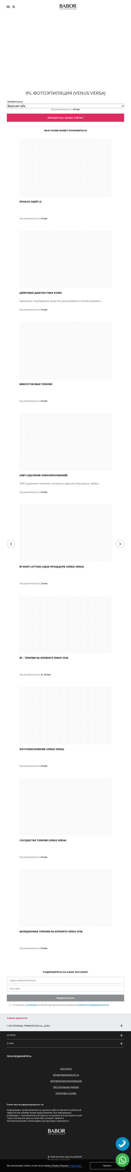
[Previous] (11, 544)
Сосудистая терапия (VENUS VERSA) (42, 840)
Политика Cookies (66, 1093)
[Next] (120, 544)
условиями (31, 1004)
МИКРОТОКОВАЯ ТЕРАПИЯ (35, 384)
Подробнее (75, 1165)
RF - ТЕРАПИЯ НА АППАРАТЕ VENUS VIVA (43, 657)
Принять (107, 1165)
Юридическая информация (66, 1081)
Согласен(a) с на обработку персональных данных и (60, 1005)
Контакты (66, 1068)
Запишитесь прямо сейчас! (65, 117)
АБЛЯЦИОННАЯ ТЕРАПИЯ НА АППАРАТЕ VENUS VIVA (51, 931)
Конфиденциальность (66, 1075)
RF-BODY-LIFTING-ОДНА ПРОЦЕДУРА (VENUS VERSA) (51, 566)
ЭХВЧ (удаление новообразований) (43, 475)
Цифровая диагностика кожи (40, 292)
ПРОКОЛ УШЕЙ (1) (30, 201)
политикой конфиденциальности (92, 1004)
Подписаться (65, 998)
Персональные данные (66, 1087)
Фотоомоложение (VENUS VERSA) (41, 749)
